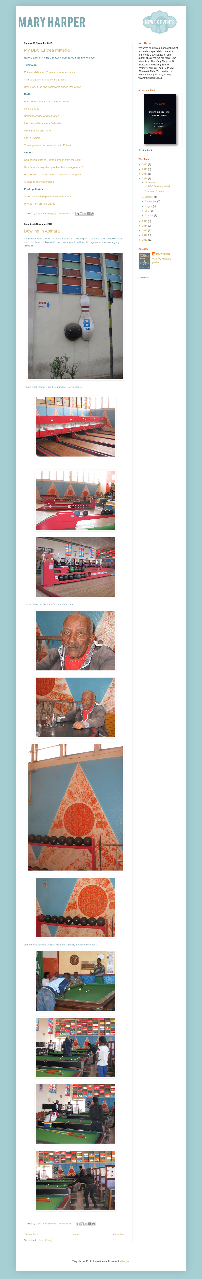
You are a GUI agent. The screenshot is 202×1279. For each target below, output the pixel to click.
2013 (145, 230)
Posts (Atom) (45, 1240)
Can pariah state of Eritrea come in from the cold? (52, 159)
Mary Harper (163, 253)
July (147, 210)
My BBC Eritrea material (47, 50)
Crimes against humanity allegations (45, 79)
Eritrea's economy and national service (46, 101)
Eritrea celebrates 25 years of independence (49, 72)
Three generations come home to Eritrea (47, 145)
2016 (145, 178)
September (151, 201)
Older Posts (119, 1234)
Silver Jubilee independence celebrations (47, 196)
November (151, 182)
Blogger (125, 1261)
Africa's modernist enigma (39, 181)
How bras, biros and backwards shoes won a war (52, 86)
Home (76, 1234)
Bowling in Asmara (42, 231)
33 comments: (66, 1223)
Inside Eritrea (31, 108)
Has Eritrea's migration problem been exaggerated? (54, 167)
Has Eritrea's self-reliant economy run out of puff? (52, 174)
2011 (145, 239)
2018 (145, 169)
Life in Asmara (32, 137)
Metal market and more (37, 130)
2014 (145, 225)
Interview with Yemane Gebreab (42, 123)
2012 (145, 235)
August (149, 206)
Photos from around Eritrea (39, 203)
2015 (145, 221)
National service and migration (41, 115)
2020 (145, 164)
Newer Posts (31, 1234)
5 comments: (65, 213)
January (149, 215)
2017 (145, 173)
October (149, 197)
